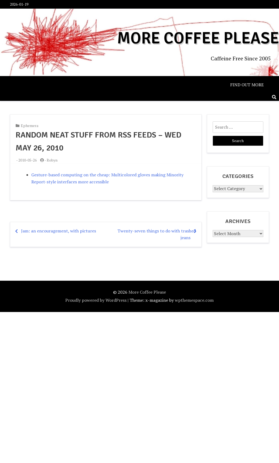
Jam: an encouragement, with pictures (58, 231)
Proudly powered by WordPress (96, 300)
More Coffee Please (199, 38)
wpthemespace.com (194, 300)
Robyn (52, 160)
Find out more (247, 85)
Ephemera (29, 125)
